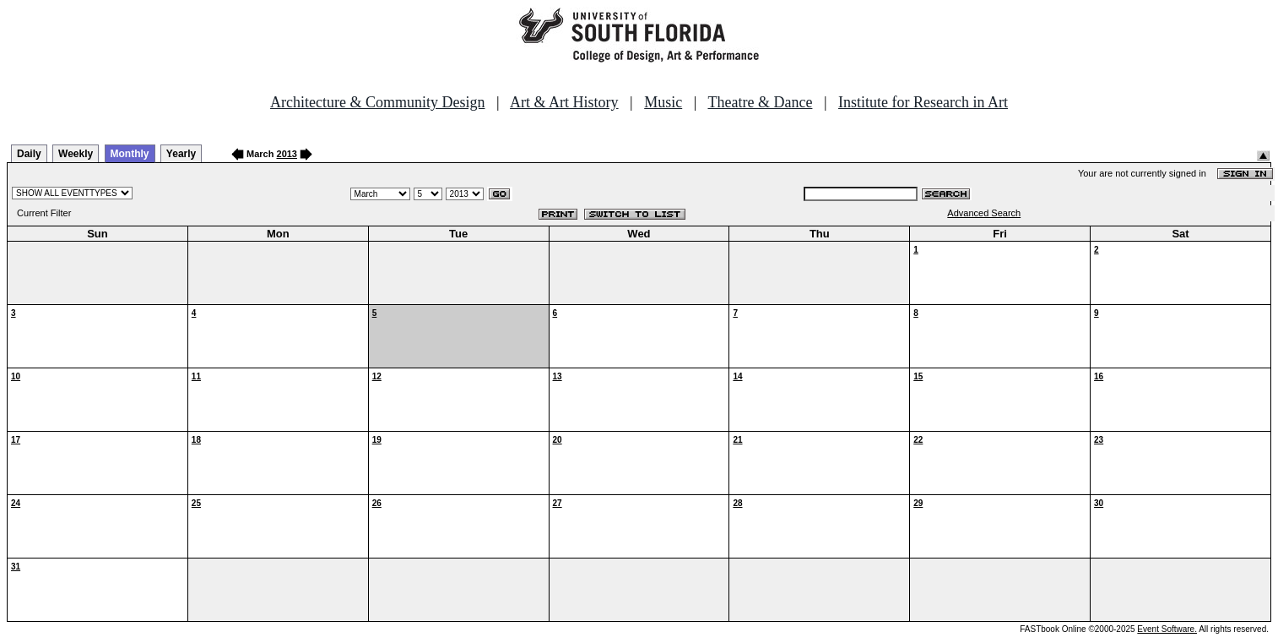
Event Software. (1167, 629)
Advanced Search (984, 213)
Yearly (181, 154)
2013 (287, 154)
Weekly (75, 154)
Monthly (130, 154)
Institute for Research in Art (923, 102)
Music (663, 102)
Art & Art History (564, 102)
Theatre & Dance (759, 102)
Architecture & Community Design (377, 102)
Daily (29, 154)
